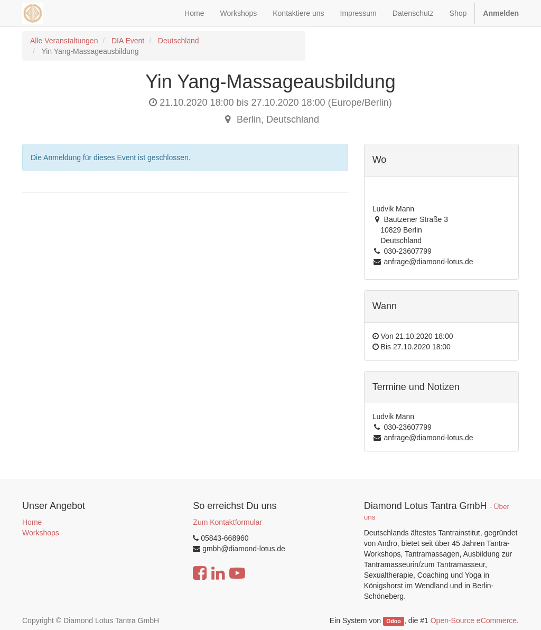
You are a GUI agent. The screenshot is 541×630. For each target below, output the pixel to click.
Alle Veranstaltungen (64, 40)
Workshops (40, 533)
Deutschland (178, 40)
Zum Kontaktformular (227, 522)
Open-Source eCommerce (474, 620)
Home (32, 522)
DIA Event (127, 40)
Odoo (393, 621)
